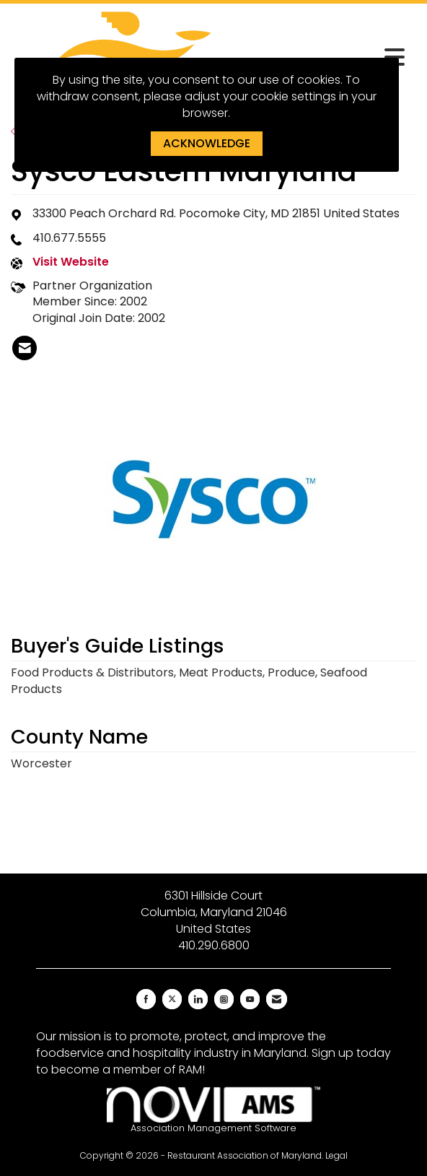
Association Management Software (213, 1110)
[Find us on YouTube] (250, 999)
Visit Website (70, 262)
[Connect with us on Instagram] (224, 999)
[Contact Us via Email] (276, 999)
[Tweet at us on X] (172, 999)
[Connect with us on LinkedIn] (198, 999)
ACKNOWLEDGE (206, 143)
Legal (336, 1155)
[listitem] (24, 348)
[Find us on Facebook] (146, 999)
